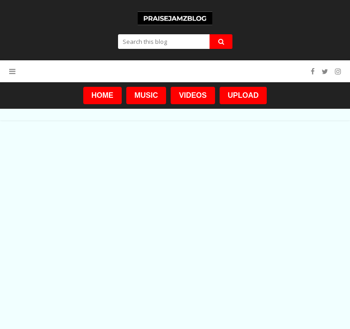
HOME (102, 95)
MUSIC (146, 95)
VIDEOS (192, 95)
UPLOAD (243, 95)
